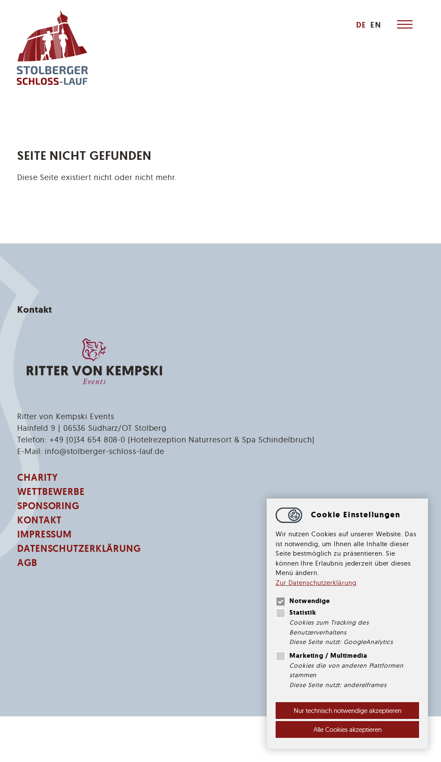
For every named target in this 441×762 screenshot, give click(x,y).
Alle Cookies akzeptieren (348, 729)
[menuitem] (360, 25)
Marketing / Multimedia (321, 655)
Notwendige (303, 601)
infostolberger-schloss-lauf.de (105, 451)
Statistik (296, 612)
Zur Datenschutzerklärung (316, 582)
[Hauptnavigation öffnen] (404, 24)
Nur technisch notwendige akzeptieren (347, 710)
